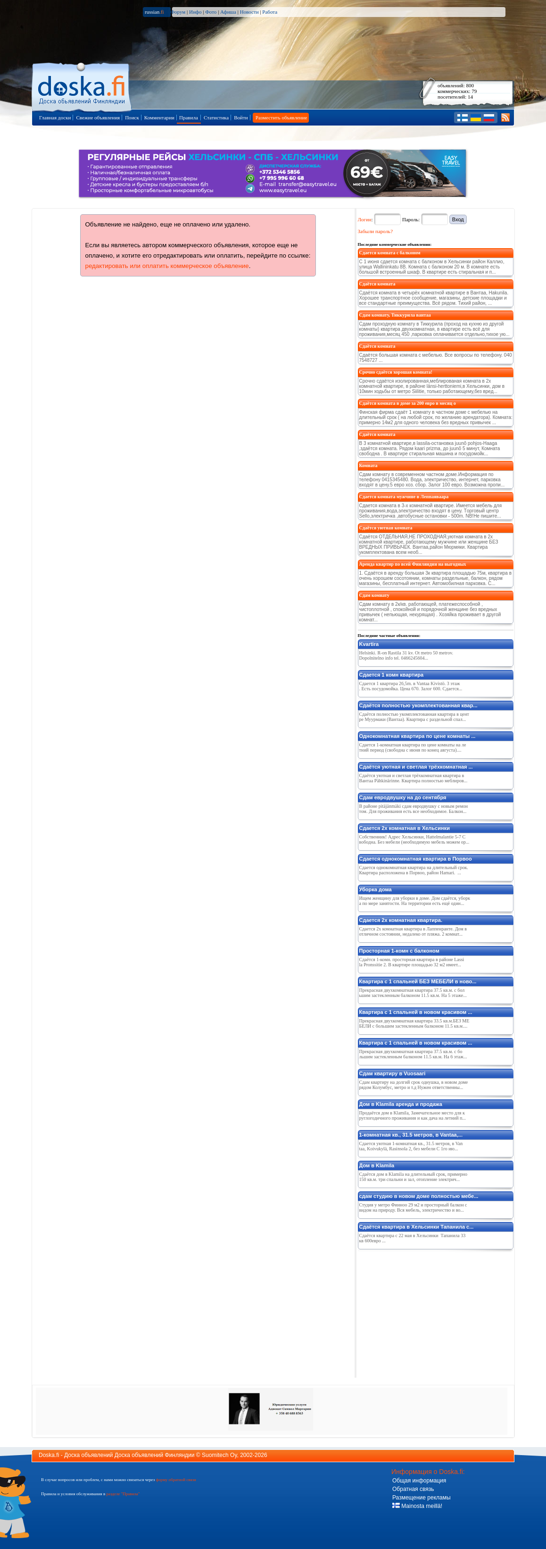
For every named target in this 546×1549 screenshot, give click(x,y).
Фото (210, 12)
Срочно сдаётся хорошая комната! (395, 372)
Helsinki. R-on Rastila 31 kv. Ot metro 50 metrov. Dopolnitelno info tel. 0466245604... (406, 655)
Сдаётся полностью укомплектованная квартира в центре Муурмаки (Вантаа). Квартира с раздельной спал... (414, 717)
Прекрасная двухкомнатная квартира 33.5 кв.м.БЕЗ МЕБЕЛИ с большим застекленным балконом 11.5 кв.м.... (414, 1023)
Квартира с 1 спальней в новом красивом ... (415, 1012)
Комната (368, 465)
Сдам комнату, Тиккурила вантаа (395, 315)
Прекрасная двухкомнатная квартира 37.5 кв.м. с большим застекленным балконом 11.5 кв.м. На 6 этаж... (413, 1054)
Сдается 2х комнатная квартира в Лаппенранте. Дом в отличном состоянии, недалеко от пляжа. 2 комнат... (413, 931)
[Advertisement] (428, 1312)
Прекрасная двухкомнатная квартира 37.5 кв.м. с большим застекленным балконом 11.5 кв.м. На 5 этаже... (413, 993)
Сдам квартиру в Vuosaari (392, 1073)
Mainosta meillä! (417, 1506)
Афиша (228, 12)
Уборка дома (375, 889)
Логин (365, 219)
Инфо (195, 12)
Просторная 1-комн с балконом (399, 951)
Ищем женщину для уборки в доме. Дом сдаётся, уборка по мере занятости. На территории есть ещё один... (415, 901)
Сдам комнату (374, 595)
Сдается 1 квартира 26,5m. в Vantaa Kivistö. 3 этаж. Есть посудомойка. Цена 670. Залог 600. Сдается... (411, 686)
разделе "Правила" (123, 1493)
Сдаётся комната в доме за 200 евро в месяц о (407, 403)
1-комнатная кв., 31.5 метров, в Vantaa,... (411, 1135)
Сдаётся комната (377, 283)
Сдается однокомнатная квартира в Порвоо (415, 859)
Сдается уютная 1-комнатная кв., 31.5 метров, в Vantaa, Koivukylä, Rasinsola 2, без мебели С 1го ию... (411, 1146)
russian (154, 12)
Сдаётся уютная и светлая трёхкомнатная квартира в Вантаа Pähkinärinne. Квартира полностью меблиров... (413, 778)
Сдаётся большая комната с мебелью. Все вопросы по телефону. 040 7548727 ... (435, 357)
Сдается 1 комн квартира (391, 675)
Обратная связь (413, 1489)
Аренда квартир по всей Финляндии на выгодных (412, 564)
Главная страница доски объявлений (82, 85)
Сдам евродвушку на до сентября (403, 797)
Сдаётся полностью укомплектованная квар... (418, 705)
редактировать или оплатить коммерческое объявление (167, 265)
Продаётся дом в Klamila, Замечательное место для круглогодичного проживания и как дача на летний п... (412, 1115)
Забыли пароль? (375, 231)
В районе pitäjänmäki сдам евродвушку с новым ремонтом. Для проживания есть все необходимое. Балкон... (413, 809)
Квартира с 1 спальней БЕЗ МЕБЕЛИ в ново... (418, 981)
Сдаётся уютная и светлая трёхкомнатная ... (416, 767)
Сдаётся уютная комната (386, 527)
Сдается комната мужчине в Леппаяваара (404, 496)
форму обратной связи (176, 1479)
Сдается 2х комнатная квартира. (400, 920)
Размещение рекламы (421, 1497)
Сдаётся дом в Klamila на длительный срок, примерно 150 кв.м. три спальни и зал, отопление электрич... (413, 1177)
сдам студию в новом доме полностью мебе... (419, 1196)
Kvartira (369, 644)
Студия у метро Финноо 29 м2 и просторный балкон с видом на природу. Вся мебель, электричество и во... (413, 1207)
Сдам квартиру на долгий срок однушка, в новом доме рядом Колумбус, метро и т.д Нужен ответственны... (413, 1085)
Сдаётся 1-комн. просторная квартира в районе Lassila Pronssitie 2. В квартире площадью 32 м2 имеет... (411, 962)
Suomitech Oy (219, 1455)
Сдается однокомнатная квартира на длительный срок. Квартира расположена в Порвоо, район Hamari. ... (413, 870)
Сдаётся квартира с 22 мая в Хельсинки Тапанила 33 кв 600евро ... (412, 1238)
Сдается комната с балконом (390, 252)
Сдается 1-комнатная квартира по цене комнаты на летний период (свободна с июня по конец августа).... (412, 747)
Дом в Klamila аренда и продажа (400, 1104)
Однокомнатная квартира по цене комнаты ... (417, 736)
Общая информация (419, 1480)
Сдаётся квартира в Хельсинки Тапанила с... (416, 1227)
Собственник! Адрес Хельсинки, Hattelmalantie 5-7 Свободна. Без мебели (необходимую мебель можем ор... (414, 839)
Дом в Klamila (377, 1165)
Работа (269, 12)
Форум (177, 12)
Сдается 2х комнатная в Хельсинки (404, 828)
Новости (249, 12)
